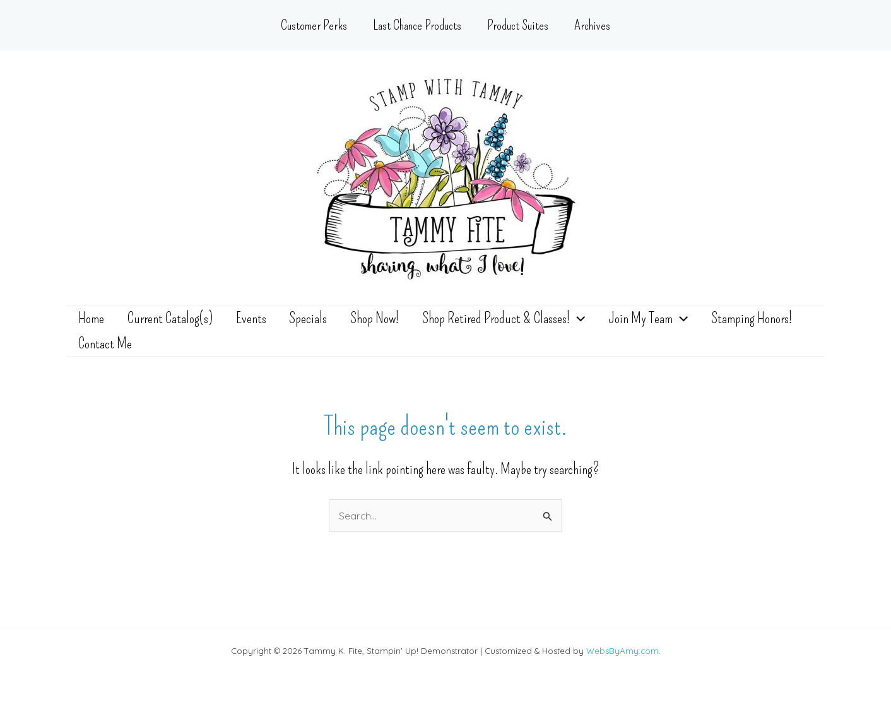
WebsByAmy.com (622, 651)
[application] (554, 324)
